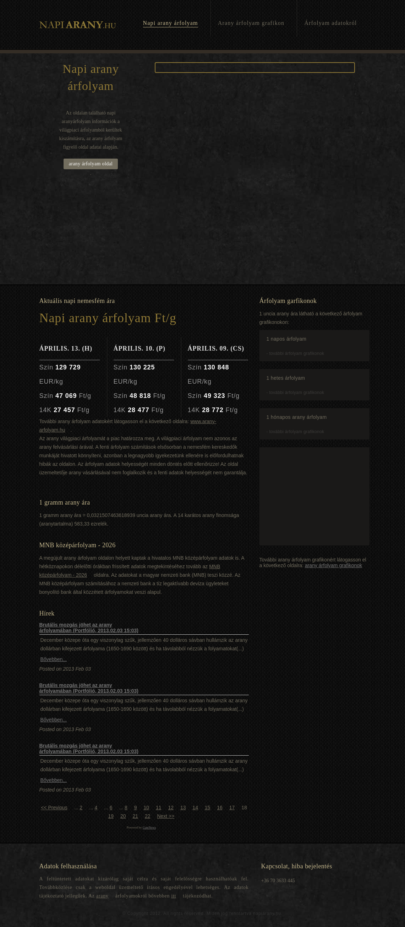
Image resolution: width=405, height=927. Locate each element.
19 (111, 816)
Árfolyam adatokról (330, 23)
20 (123, 816)
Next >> (165, 816)
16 (220, 807)
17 (232, 807)
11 (159, 807)
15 (207, 807)
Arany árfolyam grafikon (251, 23)
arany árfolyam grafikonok (333, 565)
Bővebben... (53, 659)
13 (183, 807)
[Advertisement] (202, 231)
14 (195, 807)
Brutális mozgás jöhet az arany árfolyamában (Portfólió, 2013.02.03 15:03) (88, 627)
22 (147, 816)
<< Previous (54, 807)
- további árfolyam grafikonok (295, 353)
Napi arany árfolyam (170, 23)
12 (171, 807)
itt (173, 896)
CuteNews (149, 827)
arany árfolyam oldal (91, 163)
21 (135, 816)
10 (146, 807)
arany (102, 896)
